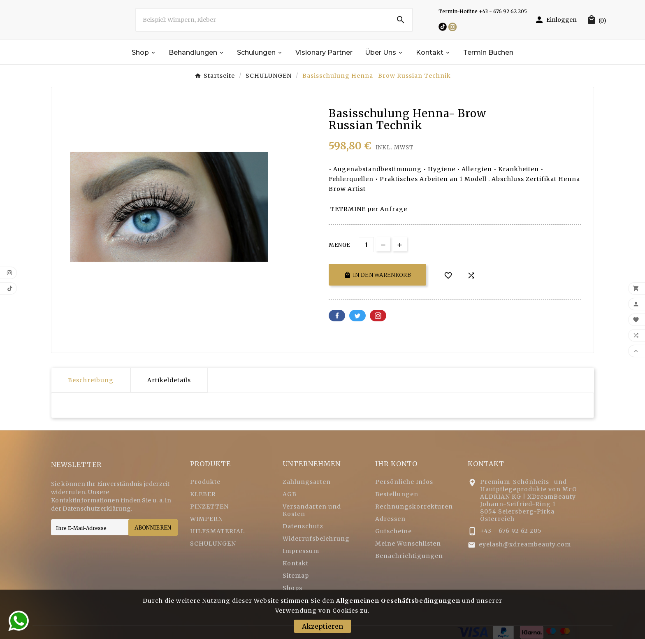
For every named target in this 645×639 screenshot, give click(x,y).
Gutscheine (393, 531)
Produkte (205, 482)
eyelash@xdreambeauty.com (525, 544)
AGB (290, 494)
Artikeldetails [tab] (169, 380)
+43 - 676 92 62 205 (511, 530)
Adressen (390, 519)
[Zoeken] (262, 20)
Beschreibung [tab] (91, 380)
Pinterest (378, 315)
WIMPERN (206, 519)
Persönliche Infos (404, 482)
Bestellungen (396, 494)
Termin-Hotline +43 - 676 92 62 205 (483, 11)
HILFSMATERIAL (217, 531)
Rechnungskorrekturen (414, 506)
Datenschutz (303, 526)
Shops (292, 588)
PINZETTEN (209, 506)
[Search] (401, 20)
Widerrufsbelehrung (316, 538)
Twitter (357, 315)
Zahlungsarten (307, 482)
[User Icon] (555, 20)
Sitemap (296, 575)
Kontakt (296, 563)
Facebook (337, 315)
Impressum (301, 551)
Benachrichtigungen (409, 556)
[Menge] (366, 244)
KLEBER (203, 494)
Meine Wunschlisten (408, 543)
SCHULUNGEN (213, 543)
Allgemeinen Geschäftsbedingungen (398, 600)
